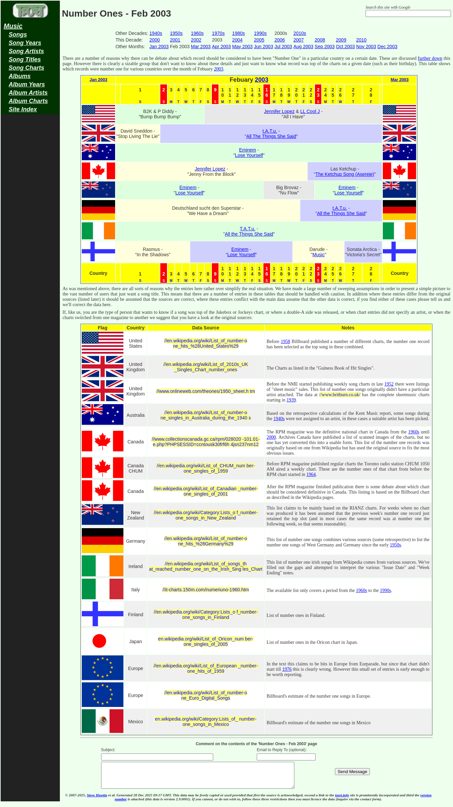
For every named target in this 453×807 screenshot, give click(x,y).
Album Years (27, 84)
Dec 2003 (387, 46)
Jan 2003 (159, 46)
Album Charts (28, 101)
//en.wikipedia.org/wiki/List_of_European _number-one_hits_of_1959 (206, 668)
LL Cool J (310, 111)
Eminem (247, 150)
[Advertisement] (30, 221)
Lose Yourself (249, 155)
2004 (237, 40)
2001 (175, 40)
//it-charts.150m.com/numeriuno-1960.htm (206, 589)
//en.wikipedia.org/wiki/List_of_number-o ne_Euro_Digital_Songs (205, 695)
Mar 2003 (201, 46)
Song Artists (26, 51)
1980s (238, 33)
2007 (298, 40)
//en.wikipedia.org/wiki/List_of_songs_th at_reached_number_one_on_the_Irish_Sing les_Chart (205, 566)
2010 (361, 40)
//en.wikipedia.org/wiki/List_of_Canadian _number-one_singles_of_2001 (206, 491)
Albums (20, 76)
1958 (285, 341)
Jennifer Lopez (279, 111)
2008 (320, 40)
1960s (197, 33)
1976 (287, 669)
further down (430, 58)
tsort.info (342, 800)
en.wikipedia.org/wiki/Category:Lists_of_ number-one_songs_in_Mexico (205, 721)
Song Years (25, 43)
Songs (18, 34)
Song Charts (26, 67)
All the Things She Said (341, 213)
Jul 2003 (283, 46)
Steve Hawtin (97, 800)
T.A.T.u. (247, 228)
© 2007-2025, (76, 800)
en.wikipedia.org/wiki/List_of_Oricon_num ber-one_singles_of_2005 (205, 641)
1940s (155, 33)
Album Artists (28, 92)
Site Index (23, 109)
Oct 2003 (345, 46)
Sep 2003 (325, 46)
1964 (311, 474)
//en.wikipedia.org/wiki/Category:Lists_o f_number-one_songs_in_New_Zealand (206, 515)
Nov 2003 (366, 46)
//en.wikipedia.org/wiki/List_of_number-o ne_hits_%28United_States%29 (205, 343)
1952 (389, 384)
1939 (291, 400)
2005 (259, 40)
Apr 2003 (221, 46)
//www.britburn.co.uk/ (340, 394)
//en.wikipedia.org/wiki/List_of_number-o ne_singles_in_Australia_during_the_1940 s (206, 415)
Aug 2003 (303, 46)
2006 (279, 40)
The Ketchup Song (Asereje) (344, 174)
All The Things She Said (271, 136)
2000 (154, 40)
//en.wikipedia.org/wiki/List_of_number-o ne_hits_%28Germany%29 (205, 541)
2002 (196, 40)
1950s (176, 33)
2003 (218, 68)
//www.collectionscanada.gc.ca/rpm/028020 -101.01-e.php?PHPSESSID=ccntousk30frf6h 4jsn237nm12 (206, 441)
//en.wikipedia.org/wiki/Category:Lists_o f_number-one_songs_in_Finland (206, 614)
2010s (299, 33)
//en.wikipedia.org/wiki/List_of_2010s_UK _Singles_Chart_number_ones (205, 367)
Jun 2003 (263, 46)
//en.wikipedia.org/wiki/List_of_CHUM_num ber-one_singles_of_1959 (206, 468)
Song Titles (25, 59)
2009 (341, 40)
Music (13, 26)
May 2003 (242, 46)
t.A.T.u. (269, 131)
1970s (218, 33)
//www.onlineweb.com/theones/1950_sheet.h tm (205, 391)
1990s (260, 33)
